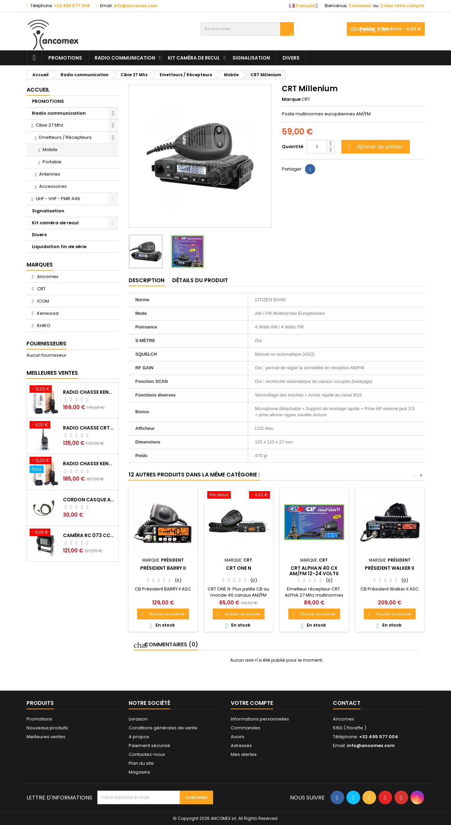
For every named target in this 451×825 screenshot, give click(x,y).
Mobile (50, 149)
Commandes (245, 728)
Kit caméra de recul (194, 57)
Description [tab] (146, 280)
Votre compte (252, 703)
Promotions (39, 719)
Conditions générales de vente (163, 728)
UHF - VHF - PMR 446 (58, 198)
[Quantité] (317, 146)
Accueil (38, 90)
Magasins (139, 772)
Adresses (241, 745)
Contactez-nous (147, 754)
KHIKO (43, 325)
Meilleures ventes (46, 736)
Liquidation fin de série (59, 246)
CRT (41, 289)
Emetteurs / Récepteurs (65, 137)
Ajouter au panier (375, 146)
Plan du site (141, 763)
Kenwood (47, 313)
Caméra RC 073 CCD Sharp (89, 535)
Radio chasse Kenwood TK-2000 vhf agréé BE (89, 392)
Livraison (138, 719)
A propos (139, 736)
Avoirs (237, 736)
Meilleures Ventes (52, 373)
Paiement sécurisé (149, 745)
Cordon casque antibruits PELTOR (89, 499)
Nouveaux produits (47, 728)
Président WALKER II (389, 568)
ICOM (42, 301)
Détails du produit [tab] (200, 280)
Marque (291, 99)
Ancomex (47, 276)
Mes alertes (244, 754)
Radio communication (125, 57)
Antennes (49, 174)
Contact (346, 703)
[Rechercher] (247, 29)
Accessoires (53, 186)
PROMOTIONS (65, 57)
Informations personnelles (260, 719)
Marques (40, 265)
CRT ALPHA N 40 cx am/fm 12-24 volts (314, 571)
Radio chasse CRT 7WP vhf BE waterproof (89, 428)
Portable (52, 162)
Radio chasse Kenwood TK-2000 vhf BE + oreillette (89, 463)
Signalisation (251, 57)
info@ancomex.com (135, 6)
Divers (291, 57)
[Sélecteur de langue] (305, 6)
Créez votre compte (402, 6)
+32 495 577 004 (72, 6)
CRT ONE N (238, 568)
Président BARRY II (163, 568)
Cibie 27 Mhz (49, 125)
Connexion (360, 6)
